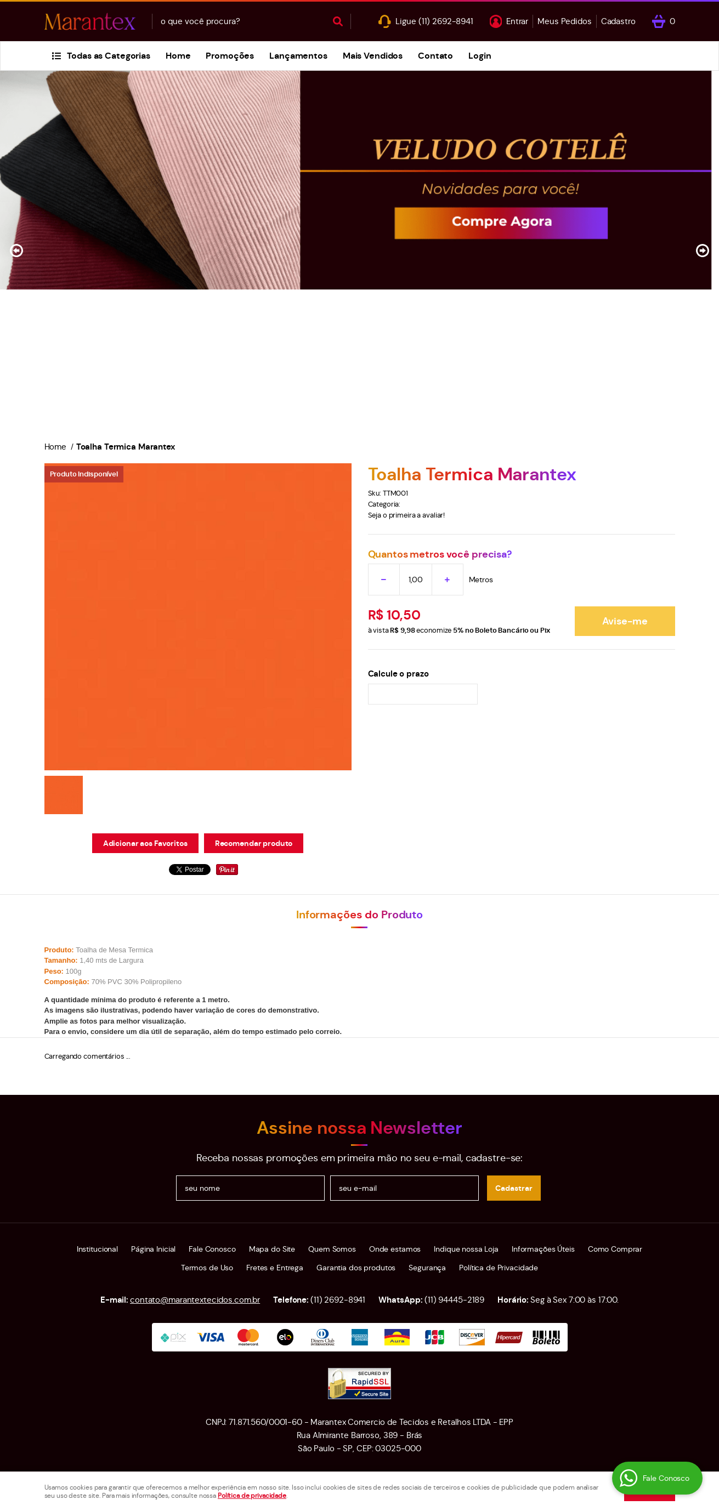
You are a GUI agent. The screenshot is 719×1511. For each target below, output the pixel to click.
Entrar (517, 21)
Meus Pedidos (564, 21)
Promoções (230, 55)
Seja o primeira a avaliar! (406, 515)
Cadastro (618, 21)
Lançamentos (298, 55)
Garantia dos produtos (355, 1268)
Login (479, 55)
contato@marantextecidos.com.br (195, 1299)
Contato (435, 55)
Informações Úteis (543, 1249)
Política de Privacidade (498, 1268)
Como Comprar (615, 1249)
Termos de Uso (207, 1268)
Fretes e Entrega (274, 1268)
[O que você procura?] (338, 21)
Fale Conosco (212, 1249)
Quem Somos (332, 1249)
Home (178, 55)
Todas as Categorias (108, 55)
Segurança (427, 1268)
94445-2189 (454, 1299)
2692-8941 (445, 21)
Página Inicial (153, 1249)
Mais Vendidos (373, 55)
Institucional (97, 1249)
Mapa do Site (272, 1249)
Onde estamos (395, 1249)
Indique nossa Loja (466, 1249)
